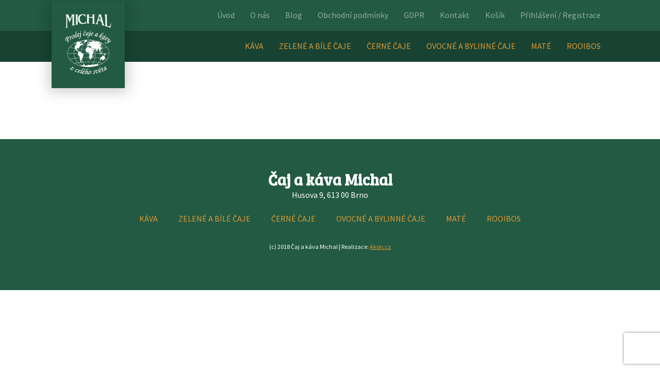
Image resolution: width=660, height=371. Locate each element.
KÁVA (254, 46)
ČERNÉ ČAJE (389, 46)
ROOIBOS (584, 46)
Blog (293, 15)
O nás (260, 15)
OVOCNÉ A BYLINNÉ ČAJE (471, 46)
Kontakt (455, 15)
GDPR (414, 15)
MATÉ (541, 46)
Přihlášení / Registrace (560, 15)
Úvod (226, 15)
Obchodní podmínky (353, 15)
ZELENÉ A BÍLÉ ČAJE (315, 46)
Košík (495, 15)
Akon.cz (380, 246)
